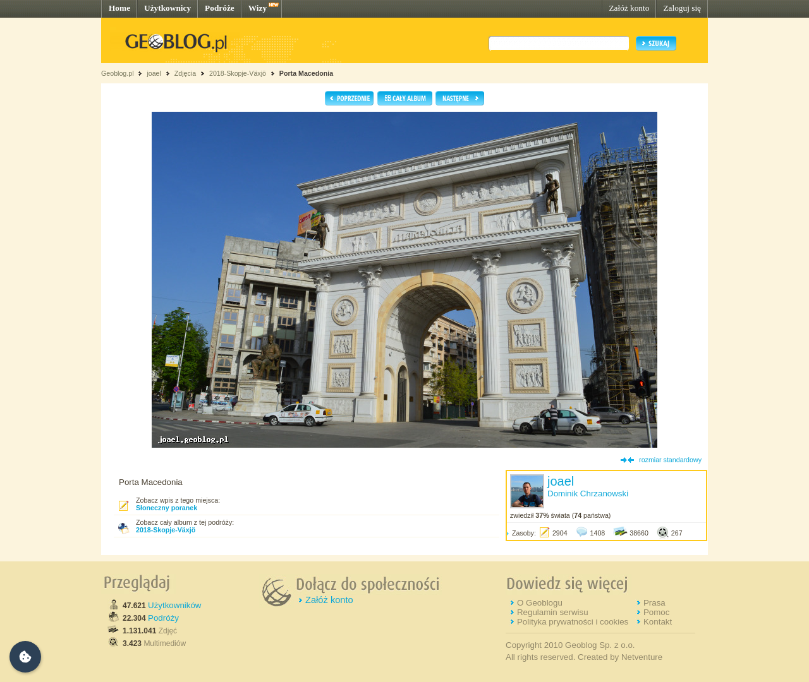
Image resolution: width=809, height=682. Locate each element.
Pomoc (656, 612)
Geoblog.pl (117, 73)
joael (154, 73)
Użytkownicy (167, 8)
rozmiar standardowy (670, 460)
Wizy (257, 8)
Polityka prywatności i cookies (572, 621)
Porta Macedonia (306, 73)
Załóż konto (629, 8)
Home (119, 8)
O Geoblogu (540, 602)
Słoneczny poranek (166, 508)
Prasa (654, 602)
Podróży (163, 618)
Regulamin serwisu (552, 612)
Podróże (219, 8)
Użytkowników (174, 605)
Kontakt (657, 621)
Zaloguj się (682, 8)
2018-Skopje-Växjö (237, 73)
